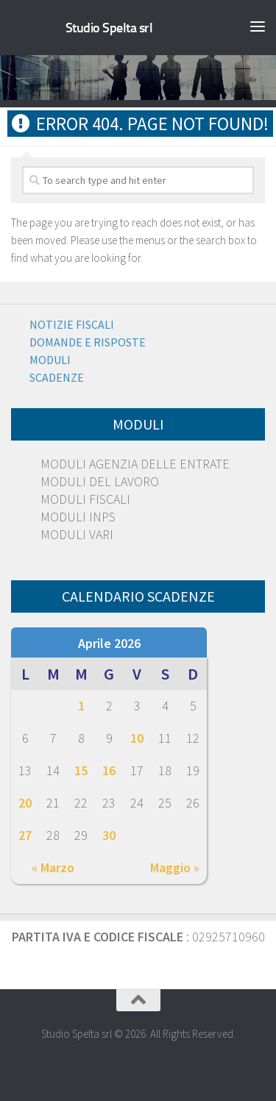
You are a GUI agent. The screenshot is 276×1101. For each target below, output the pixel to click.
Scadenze (56, 377)
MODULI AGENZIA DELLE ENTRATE (135, 463)
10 (137, 738)
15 (81, 770)
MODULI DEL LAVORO (99, 481)
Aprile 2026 (109, 643)
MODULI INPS (78, 516)
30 (109, 835)
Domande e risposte (87, 342)
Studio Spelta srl (109, 28)
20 (25, 802)
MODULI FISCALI (85, 499)
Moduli (50, 359)
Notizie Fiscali (71, 324)
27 (25, 835)
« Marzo (53, 867)
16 (109, 770)
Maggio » (174, 867)
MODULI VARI (76, 534)
